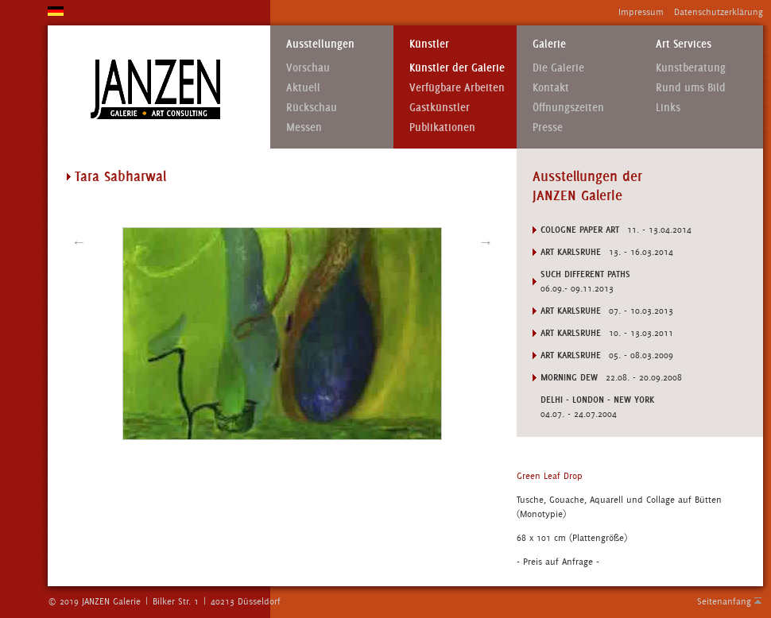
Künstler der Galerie (457, 68)
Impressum (641, 11)
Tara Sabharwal (120, 176)
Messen (304, 127)
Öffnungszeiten (568, 107)
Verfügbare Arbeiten (457, 88)
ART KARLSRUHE (570, 355)
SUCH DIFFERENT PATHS (585, 274)
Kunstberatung (691, 68)
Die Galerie (558, 68)
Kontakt (551, 88)
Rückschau (311, 107)
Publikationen (442, 127)
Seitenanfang (724, 601)
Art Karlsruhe (570, 251)
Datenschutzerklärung (718, 11)
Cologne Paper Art (579, 229)
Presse (548, 127)
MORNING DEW (569, 377)
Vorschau (308, 68)
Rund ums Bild (691, 88)
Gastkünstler (439, 107)
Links (668, 107)
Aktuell (303, 88)
